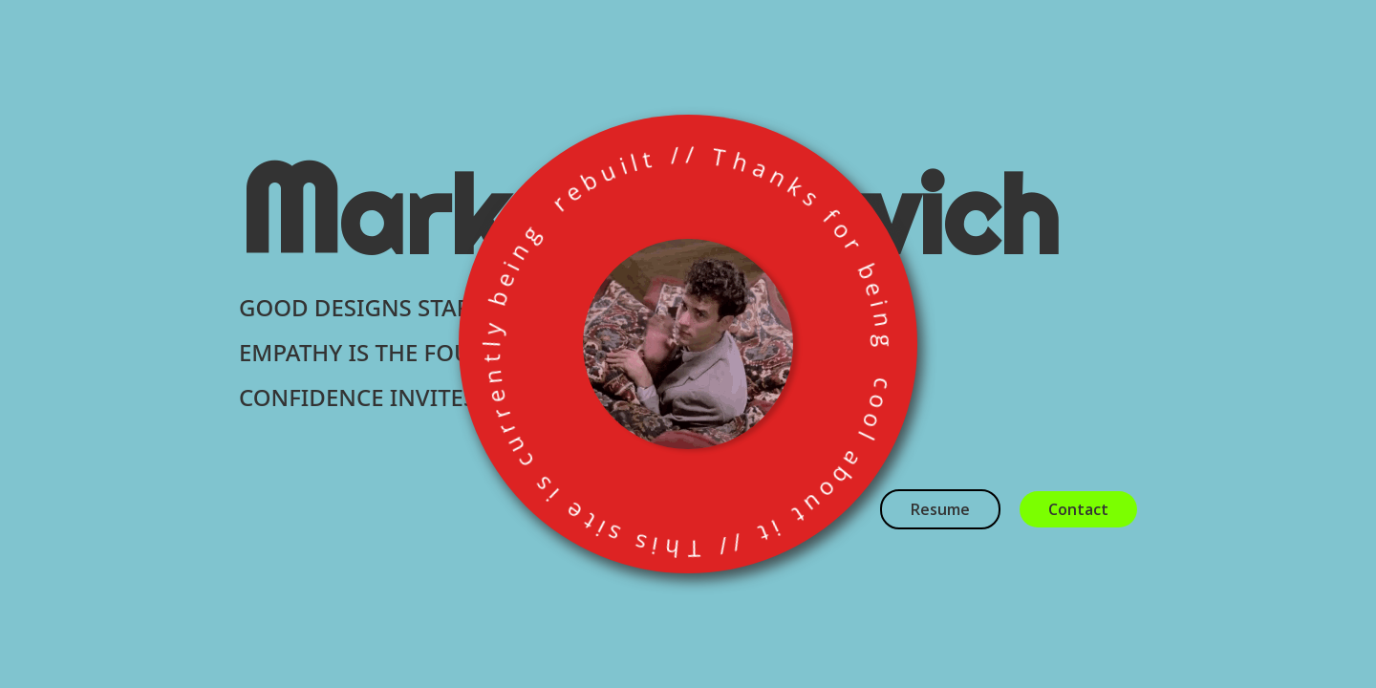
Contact (1078, 509)
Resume (940, 509)
